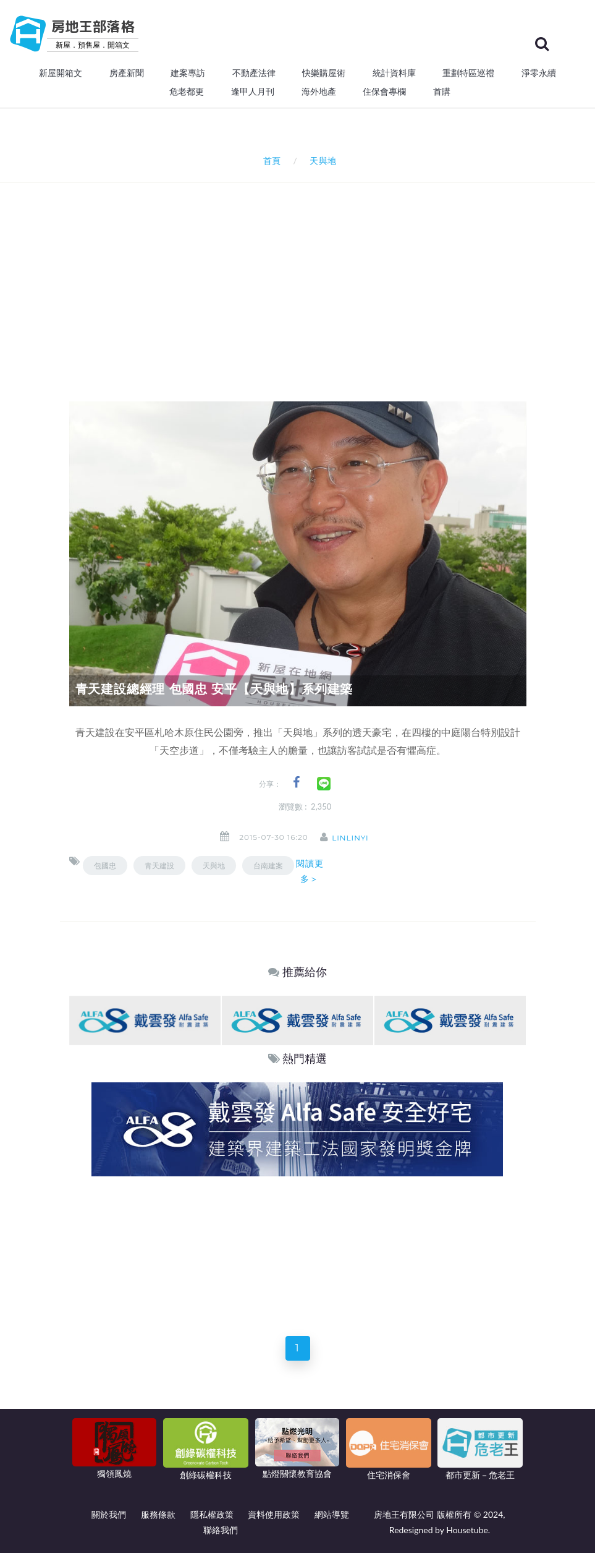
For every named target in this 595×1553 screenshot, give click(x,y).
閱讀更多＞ (310, 871)
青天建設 (159, 865)
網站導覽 (331, 1514)
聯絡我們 (220, 1530)
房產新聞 (126, 73)
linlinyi (354, 837)
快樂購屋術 (323, 73)
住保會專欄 (384, 91)
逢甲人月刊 (252, 91)
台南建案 (268, 865)
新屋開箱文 (60, 73)
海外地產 (319, 91)
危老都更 (186, 91)
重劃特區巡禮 (468, 73)
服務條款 (158, 1514)
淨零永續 (538, 73)
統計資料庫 (394, 73)
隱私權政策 (212, 1514)
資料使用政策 (274, 1514)
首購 (441, 91)
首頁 (270, 160)
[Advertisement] (332, 275)
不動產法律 (254, 73)
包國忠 (105, 865)
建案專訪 (188, 73)
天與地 (214, 865)
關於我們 (108, 1514)
